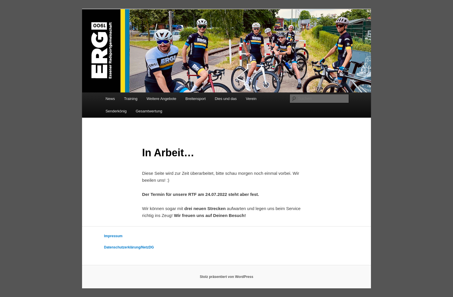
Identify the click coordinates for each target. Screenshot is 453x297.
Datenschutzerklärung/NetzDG (129, 247)
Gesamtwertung (149, 111)
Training (130, 98)
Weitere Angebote (161, 98)
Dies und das (226, 98)
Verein (251, 98)
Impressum (113, 236)
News (110, 98)
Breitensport (195, 98)
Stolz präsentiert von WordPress (226, 277)
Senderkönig (116, 111)
